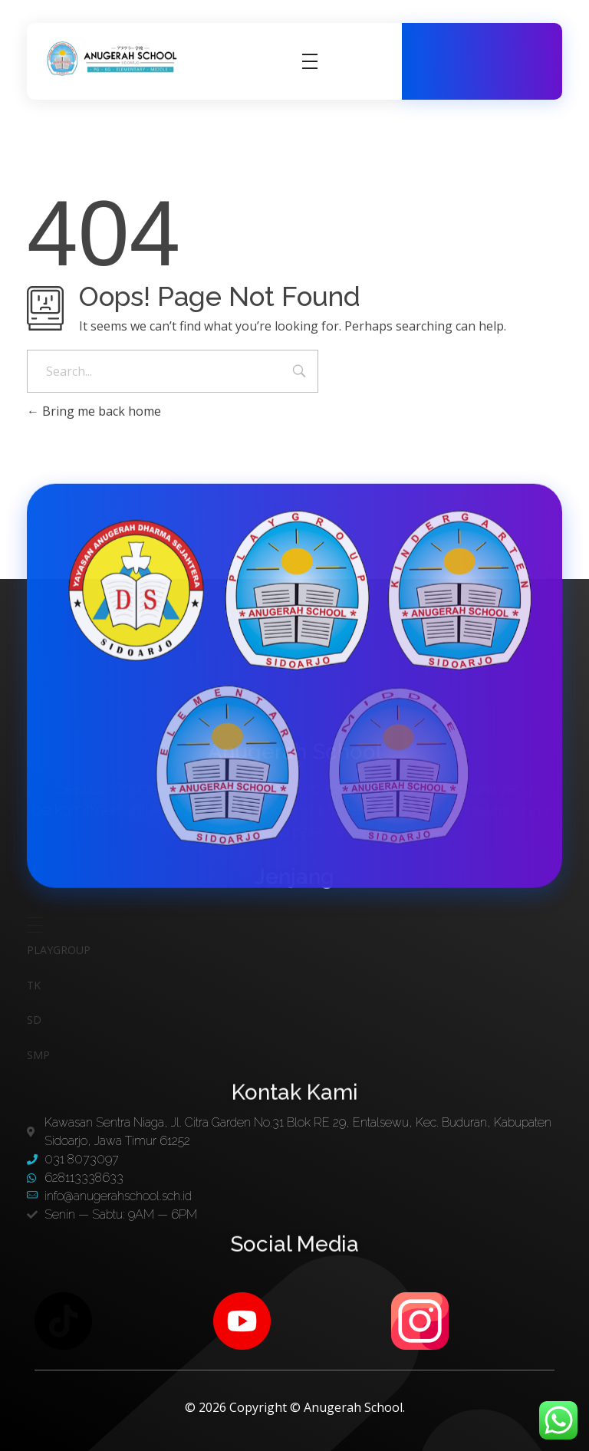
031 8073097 (515, 45)
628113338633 (489, 78)
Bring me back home (94, 411)
